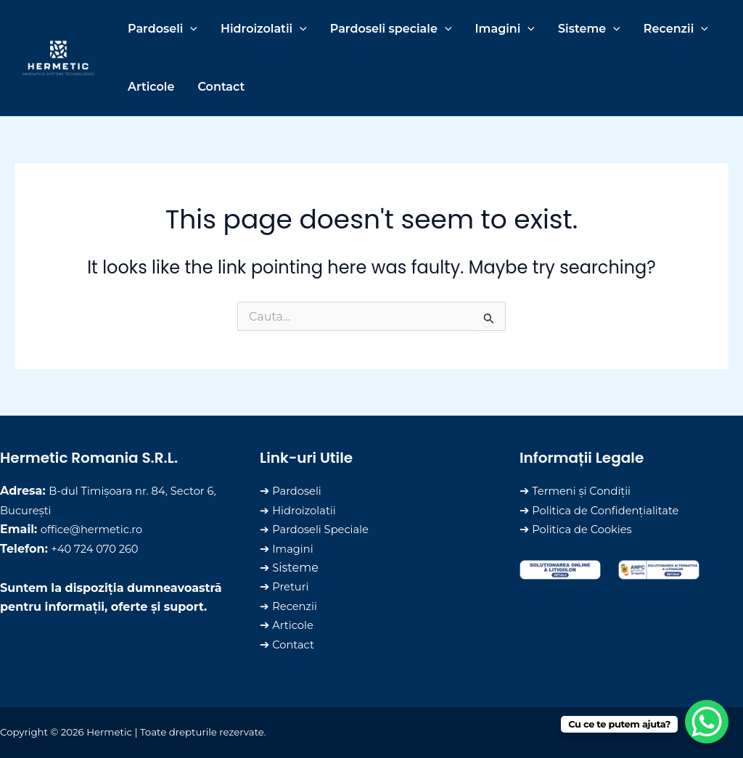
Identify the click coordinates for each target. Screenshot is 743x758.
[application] (190, 29)
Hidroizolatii (307, 510)
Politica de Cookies (586, 529)
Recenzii (296, 606)
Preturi (292, 586)
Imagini (294, 549)
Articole (294, 625)
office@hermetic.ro (96, 529)
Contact (295, 644)
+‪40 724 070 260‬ (98, 549)
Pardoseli (299, 491)
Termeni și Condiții (585, 491)
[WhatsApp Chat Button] (706, 721)
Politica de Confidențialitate (612, 510)
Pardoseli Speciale (324, 529)
